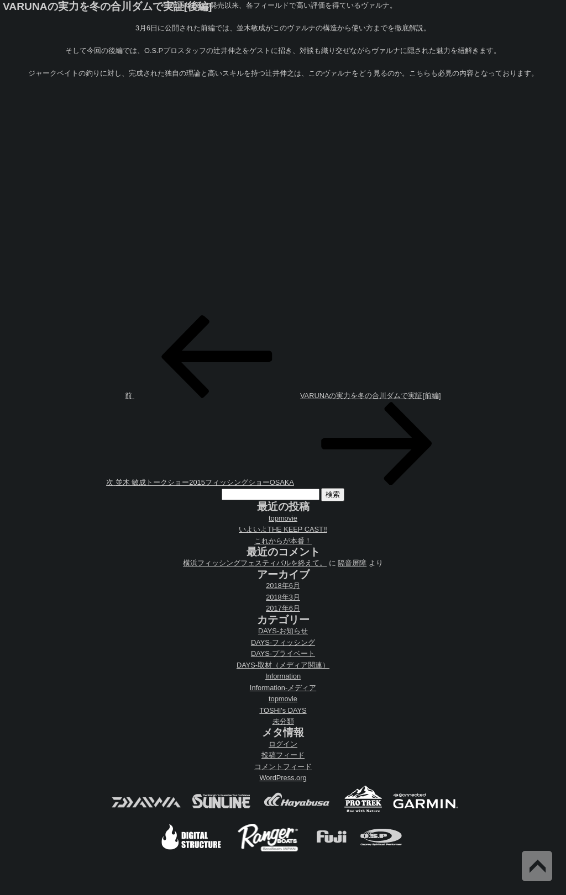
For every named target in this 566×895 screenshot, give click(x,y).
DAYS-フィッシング (283, 642)
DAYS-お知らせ (283, 631)
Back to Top (537, 866)
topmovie (283, 518)
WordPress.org (282, 778)
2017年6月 (283, 608)
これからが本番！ (283, 541)
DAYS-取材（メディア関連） (283, 665)
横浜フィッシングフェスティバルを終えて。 (255, 563)
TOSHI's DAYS (282, 710)
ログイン (283, 744)
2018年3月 (283, 597)
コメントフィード (283, 766)
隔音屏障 (352, 563)
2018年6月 (283, 585)
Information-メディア (283, 688)
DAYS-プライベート (283, 653)
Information (283, 676)
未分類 (283, 721)
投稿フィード (283, 755)
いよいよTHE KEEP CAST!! (283, 529)
